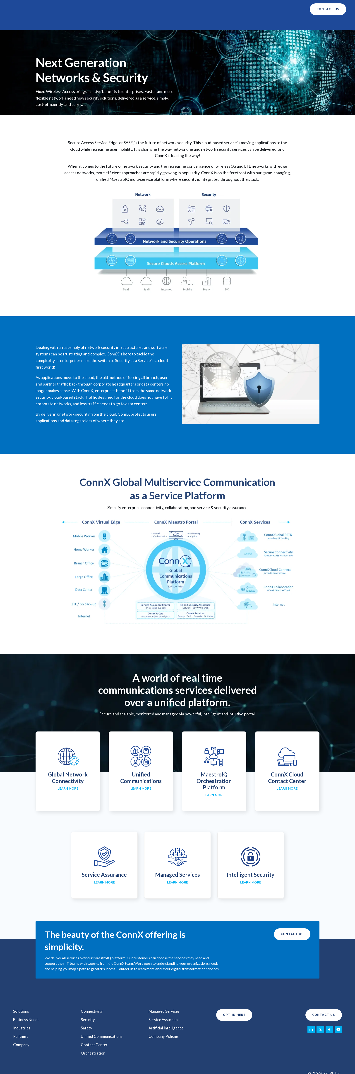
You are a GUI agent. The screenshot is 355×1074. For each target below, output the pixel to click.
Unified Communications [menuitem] (102, 1024)
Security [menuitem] (88, 1007)
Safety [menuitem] (86, 1015)
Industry (180, 9)
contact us (328, 9)
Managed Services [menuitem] (165, 999)
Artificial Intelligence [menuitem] (167, 1015)
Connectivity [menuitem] (92, 999)
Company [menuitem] (21, 1032)
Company (231, 9)
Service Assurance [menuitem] (165, 1007)
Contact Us (292, 923)
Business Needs (146, 9)
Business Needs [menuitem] (27, 1007)
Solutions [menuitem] (21, 999)
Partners (208, 9)
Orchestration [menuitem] (93, 1040)
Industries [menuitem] (22, 1015)
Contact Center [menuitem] (95, 1032)
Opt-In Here (234, 1003)
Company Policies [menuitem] (164, 1024)
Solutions (110, 9)
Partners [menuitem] (21, 1024)
